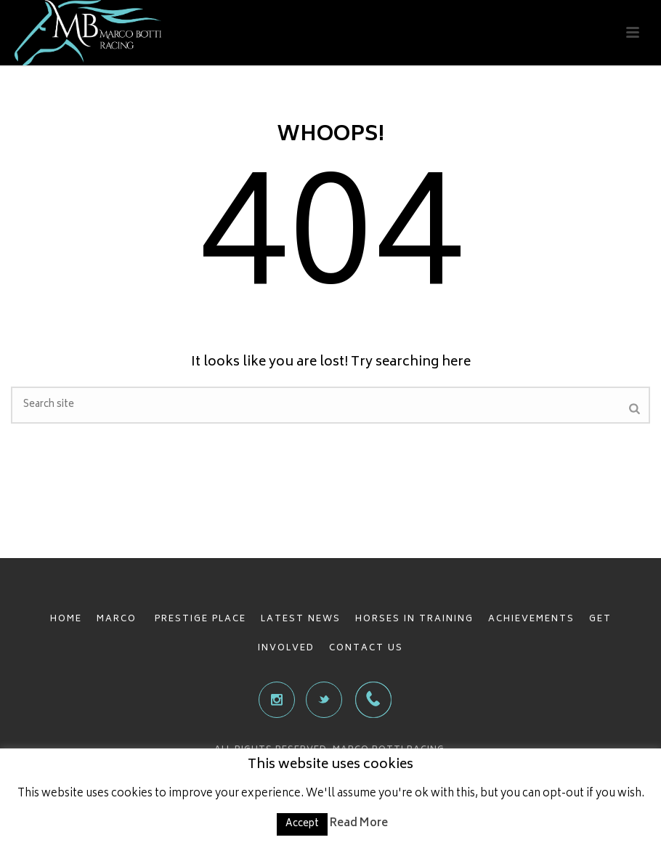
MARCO (118, 619)
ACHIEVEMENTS (531, 619)
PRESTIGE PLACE (200, 619)
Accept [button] (302, 824)
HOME (66, 619)
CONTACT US (366, 648)
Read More (359, 823)
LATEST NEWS (301, 619)
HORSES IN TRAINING (414, 619)
